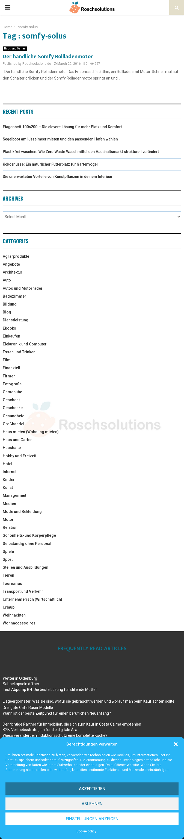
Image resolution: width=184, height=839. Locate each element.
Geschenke (13, 408)
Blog (7, 312)
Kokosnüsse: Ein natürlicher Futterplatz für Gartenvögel (50, 164)
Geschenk (11, 400)
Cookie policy (86, 831)
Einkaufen (11, 336)
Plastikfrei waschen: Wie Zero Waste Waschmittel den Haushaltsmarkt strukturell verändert (81, 151)
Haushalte (12, 447)
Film (7, 360)
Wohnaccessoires (19, 623)
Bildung (10, 304)
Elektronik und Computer (25, 344)
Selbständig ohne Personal (27, 543)
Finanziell (11, 368)
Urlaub (8, 607)
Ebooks (9, 328)
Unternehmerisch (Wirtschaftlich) (32, 599)
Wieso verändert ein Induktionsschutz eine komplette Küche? (55, 735)
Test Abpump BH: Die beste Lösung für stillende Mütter (50, 689)
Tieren (8, 575)
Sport (8, 559)
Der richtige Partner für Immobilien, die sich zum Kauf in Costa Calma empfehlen (72, 724)
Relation (10, 527)
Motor (8, 519)
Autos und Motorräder (23, 288)
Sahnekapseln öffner (21, 684)
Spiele (8, 551)
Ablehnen (92, 803)
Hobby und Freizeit (19, 456)
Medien (9, 503)
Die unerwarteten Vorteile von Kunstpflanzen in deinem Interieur (57, 176)
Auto (7, 280)
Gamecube (12, 392)
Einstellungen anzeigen (92, 818)
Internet (9, 472)
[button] (176, 744)
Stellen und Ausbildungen (25, 567)
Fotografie (12, 384)
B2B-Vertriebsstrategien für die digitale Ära (40, 729)
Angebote (11, 264)
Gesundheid (14, 416)
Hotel (7, 464)
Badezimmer (14, 296)
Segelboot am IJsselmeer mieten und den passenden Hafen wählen (60, 139)
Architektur (12, 272)
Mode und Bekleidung (22, 511)
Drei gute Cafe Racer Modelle (28, 707)
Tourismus (12, 583)
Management (14, 495)
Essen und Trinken (19, 352)
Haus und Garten (15, 48)
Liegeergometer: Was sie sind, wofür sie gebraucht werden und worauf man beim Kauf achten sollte (88, 701)
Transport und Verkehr (23, 591)
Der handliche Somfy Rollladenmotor (48, 56)
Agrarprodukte (16, 256)
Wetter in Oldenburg (20, 678)
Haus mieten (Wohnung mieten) (31, 432)
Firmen (9, 376)
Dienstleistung (15, 320)
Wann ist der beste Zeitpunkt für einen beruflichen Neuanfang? (57, 713)
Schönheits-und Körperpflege (29, 535)
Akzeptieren (92, 788)
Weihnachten (14, 615)
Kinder (9, 479)
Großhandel (13, 424)
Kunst (8, 487)
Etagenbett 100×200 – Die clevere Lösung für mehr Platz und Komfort (62, 127)
